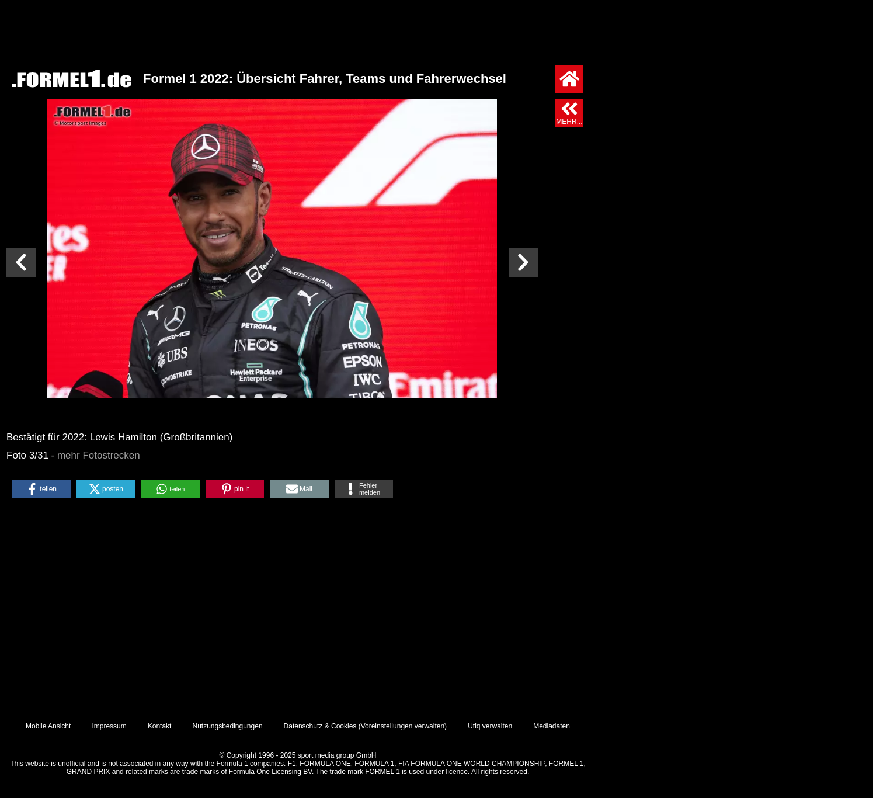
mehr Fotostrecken (98, 455)
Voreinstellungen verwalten (402, 726)
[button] (41, 489)
